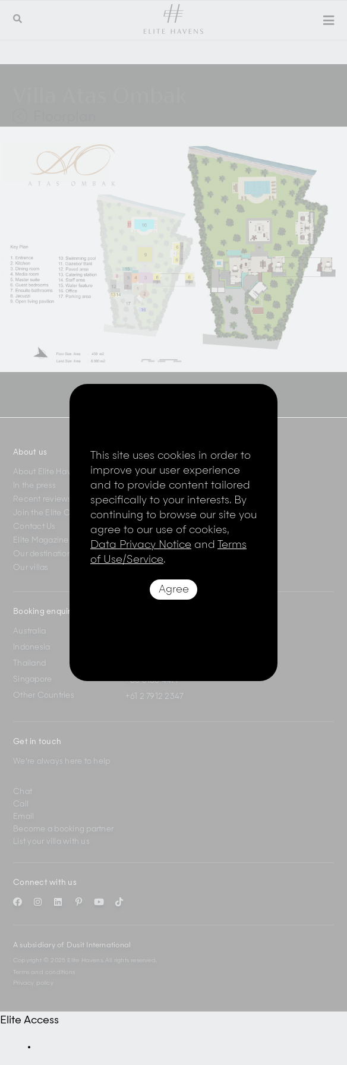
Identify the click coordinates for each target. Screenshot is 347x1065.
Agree (174, 589)
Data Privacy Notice (140, 545)
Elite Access (29, 1020)
